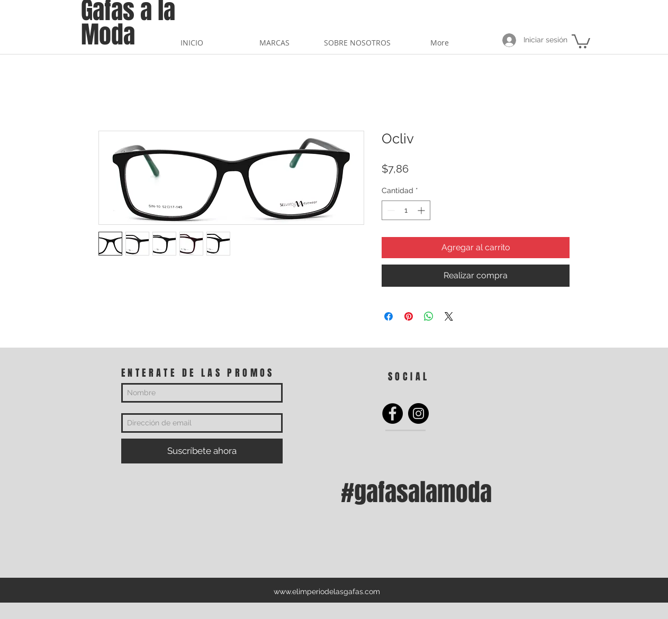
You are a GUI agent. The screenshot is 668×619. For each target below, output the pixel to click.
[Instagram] (418, 413)
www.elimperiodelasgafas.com (327, 591)
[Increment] (422, 210)
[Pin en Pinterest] (408, 316)
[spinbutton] (406, 210)
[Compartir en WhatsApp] (428, 316)
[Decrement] (389, 210)
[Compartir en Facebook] (388, 316)
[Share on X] (449, 316)
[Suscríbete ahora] (202, 451)
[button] (581, 40)
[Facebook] (392, 413)
